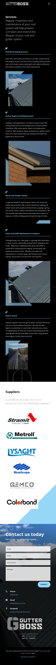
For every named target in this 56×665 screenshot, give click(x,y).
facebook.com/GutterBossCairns (20, 612)
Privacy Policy (43, 651)
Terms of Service (26, 653)
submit (44, 584)
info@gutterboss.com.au (17, 603)
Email (12, 600)
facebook (14, 608)
